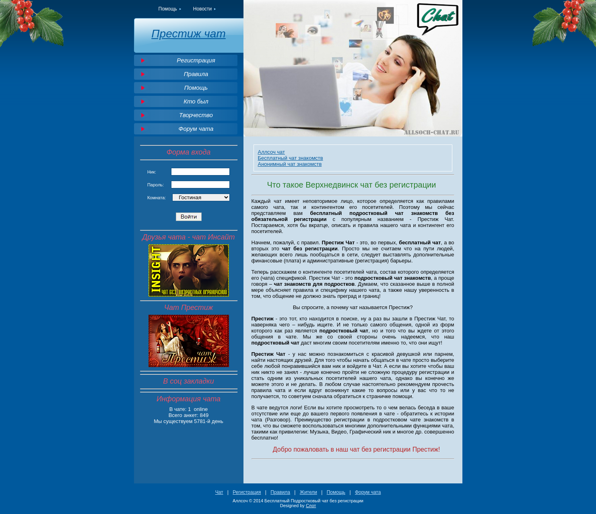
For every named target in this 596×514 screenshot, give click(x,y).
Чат (219, 492)
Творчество (196, 114)
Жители (308, 492)
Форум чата (196, 128)
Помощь (168, 9)
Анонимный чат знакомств (290, 164)
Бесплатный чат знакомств (290, 158)
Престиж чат (188, 33)
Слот (311, 505)
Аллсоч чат (271, 152)
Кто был (196, 101)
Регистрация (196, 60)
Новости (202, 9)
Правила (196, 73)
